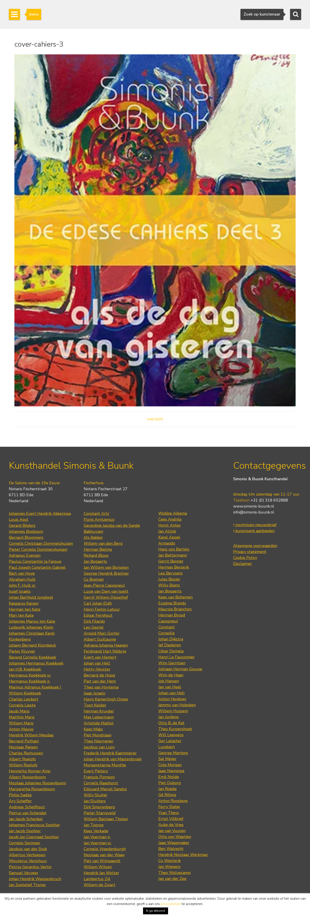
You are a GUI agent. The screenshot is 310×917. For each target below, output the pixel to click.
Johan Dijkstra (170, 639)
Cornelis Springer (24, 843)
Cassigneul (168, 621)
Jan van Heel (169, 687)
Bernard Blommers (26, 537)
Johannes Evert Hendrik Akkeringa (40, 513)
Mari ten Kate (21, 615)
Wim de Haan (170, 675)
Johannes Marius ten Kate (32, 621)
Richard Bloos (96, 555)
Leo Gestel (94, 627)
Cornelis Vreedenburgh (105, 849)
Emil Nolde (168, 776)
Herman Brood (171, 615)
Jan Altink (167, 531)
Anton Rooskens (173, 800)
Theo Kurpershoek (175, 729)
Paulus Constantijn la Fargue (35, 561)
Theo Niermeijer (98, 741)
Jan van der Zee (172, 878)
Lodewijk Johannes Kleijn (31, 627)
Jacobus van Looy (99, 747)
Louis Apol (18, 519)
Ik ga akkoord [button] (155, 911)
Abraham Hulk (22, 579)
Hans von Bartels (173, 549)
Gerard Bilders (22, 525)
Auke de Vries (171, 824)
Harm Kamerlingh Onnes (106, 699)
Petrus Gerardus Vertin (30, 867)
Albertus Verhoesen (27, 855)
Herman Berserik (173, 567)
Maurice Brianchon (175, 609)
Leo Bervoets (170, 573)
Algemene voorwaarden (255, 545)
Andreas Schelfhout (27, 807)
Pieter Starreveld (100, 813)
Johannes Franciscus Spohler (34, 825)
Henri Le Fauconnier (176, 657)
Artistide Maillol (99, 723)
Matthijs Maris (22, 717)
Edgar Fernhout (98, 615)
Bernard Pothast (24, 741)
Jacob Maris (19, 711)
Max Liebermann (99, 717)
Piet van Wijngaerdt (102, 861)
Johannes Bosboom (26, 531)
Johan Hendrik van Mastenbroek (112, 759)
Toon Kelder (95, 705)
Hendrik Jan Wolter (101, 873)
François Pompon (99, 777)
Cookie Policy (245, 557)
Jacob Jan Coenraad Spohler (34, 837)
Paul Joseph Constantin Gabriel (37, 567)
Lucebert (166, 747)
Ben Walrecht (171, 848)
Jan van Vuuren (172, 830)
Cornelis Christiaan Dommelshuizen (41, 543)
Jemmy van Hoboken (177, 705)
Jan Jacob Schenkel (26, 819)
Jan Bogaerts (95, 561)
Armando (166, 543)
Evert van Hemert (100, 657)
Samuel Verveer (23, 873)
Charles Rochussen (26, 753)
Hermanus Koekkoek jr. (29, 681)
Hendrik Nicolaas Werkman (183, 854)
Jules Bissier (169, 579)
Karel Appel (169, 537)
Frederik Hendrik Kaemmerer (110, 753)
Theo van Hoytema (101, 687)
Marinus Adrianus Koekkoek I (35, 687)
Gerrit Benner (170, 561)
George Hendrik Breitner (106, 573)
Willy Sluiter (95, 795)
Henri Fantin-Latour (102, 609)
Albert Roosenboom (27, 777)
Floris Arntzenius (99, 519)
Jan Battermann (172, 555)
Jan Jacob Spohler (25, 831)
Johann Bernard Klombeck (32, 645)
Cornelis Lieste (22, 705)
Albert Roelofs (22, 759)
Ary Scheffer (20, 801)
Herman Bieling (98, 549)
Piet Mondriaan (97, 735)
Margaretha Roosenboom (32, 789)
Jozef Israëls (20, 591)
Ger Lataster (169, 741)
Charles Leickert (23, 699)
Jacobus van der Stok (28, 849)
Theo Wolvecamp (174, 872)
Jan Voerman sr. (98, 843)
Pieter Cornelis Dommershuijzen (38, 549)
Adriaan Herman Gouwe (180, 669)
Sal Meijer (167, 759)
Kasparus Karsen (24, 603)
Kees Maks (93, 729)
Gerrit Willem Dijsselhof (106, 597)
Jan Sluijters (95, 801)
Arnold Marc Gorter (102, 633)
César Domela (171, 651)
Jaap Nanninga (171, 770)
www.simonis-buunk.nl (253, 506)
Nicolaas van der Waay (104, 855)
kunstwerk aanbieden (254, 530)
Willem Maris (21, 723)
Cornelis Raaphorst (101, 783)
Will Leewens (171, 735)
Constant (166, 627)
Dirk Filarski (94, 621)
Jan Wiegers (169, 866)
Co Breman (94, 579)
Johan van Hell (97, 663)
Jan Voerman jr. (97, 837)
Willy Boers (169, 585)
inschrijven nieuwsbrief (255, 524)
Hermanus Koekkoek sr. (30, 675)
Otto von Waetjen (174, 836)
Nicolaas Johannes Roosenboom (37, 783)
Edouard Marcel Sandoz (105, 789)
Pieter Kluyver (22, 651)
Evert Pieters (96, 771)
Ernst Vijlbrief (170, 818)
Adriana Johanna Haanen (106, 645)
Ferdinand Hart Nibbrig (105, 651)
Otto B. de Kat (171, 723)
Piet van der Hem (100, 681)
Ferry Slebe (169, 806)
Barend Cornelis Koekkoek (32, 657)
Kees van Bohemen (175, 597)
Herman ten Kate (24, 609)
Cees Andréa (169, 519)
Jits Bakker (93, 537)
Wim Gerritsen (171, 663)
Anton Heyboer (172, 699)
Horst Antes (169, 525)
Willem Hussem (173, 711)
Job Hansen (168, 681)
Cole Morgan (170, 764)
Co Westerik (169, 860)
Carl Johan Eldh (98, 603)
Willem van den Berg (103, 543)
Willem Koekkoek (25, 693)
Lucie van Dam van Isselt (106, 591)
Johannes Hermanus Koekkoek (36, 663)
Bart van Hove (22, 573)
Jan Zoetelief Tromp (27, 884)
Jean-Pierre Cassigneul (104, 585)
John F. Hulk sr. (22, 585)
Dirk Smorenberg (99, 807)
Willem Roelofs (23, 765)
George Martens (173, 753)
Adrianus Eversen (25, 555)
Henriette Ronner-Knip (29, 771)
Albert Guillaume (100, 639)
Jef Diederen (169, 645)
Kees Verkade (96, 831)
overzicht (155, 419)
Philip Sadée (20, 795)
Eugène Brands (172, 603)
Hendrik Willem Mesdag (31, 735)
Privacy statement (249, 551)
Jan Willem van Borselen (106, 567)
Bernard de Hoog (99, 675)
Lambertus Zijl (97, 879)
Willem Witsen (98, 867)
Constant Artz (96, 513)
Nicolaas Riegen (23, 747)
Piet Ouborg (169, 782)
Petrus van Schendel (27, 813)
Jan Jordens (168, 717)
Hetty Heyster (97, 669)
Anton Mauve (21, 729)
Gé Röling (167, 794)
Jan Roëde (167, 788)
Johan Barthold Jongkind (31, 597)
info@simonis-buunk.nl (253, 512)
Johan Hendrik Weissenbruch (35, 879)
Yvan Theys (168, 812)
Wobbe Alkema (172, 513)
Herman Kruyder (99, 711)
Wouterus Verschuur (28, 861)
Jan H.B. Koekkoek (25, 669)
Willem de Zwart (99, 884)
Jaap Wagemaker (173, 842)
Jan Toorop (94, 825)
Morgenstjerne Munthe (105, 765)
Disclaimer (242, 563)
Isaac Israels (94, 693)
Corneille (166, 633)
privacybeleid (171, 904)
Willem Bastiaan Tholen (106, 819)
